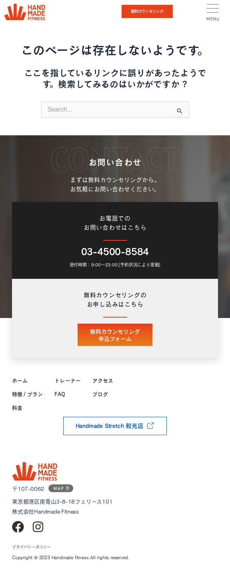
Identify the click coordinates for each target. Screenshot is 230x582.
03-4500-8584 (115, 251)
